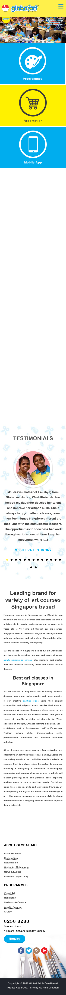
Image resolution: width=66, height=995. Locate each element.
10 (47, 560)
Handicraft (10, 897)
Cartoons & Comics (15, 902)
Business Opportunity (16, 876)
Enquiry (14, 938)
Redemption (11, 858)
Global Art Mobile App (16, 867)
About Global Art (13, 853)
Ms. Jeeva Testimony (33, 550)
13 (60, 560)
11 (51, 560)
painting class (31, 701)
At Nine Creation (49, 987)
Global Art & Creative (42, 983)
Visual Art (9, 893)
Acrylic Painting (13, 907)
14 (31, 567)
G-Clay (8, 911)
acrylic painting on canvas (18, 660)
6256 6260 (16, 921)
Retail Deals (11, 862)
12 (55, 560)
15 (36, 567)
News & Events (12, 871)
